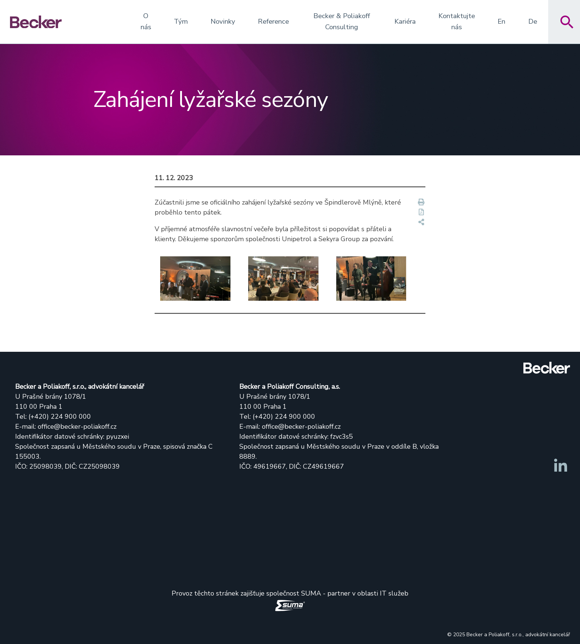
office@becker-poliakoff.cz (77, 426)
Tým (181, 21)
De (532, 21)
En (501, 21)
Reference (273, 21)
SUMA (311, 593)
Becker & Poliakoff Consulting (341, 21)
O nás (146, 21)
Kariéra (405, 21)
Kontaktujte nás (456, 21)
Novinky (222, 21)
